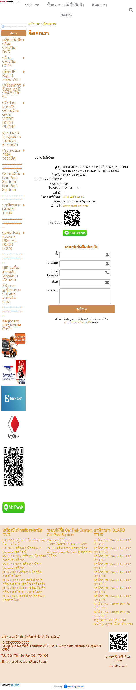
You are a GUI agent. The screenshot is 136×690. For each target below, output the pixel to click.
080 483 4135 (73, 197)
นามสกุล (53, 262)
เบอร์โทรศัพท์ (53, 273)
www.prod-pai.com (76, 206)
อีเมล (55, 281)
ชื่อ (57, 254)
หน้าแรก (34, 24)
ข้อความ (53, 290)
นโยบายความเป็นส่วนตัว (77, 322)
